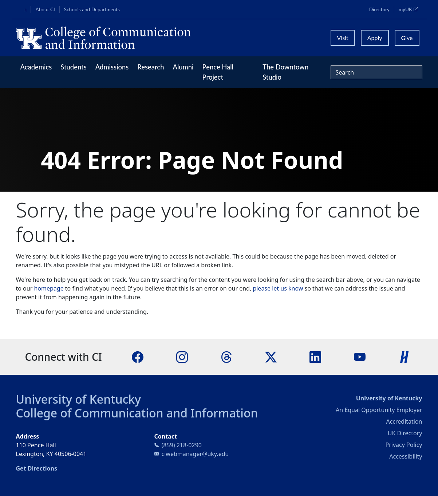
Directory (379, 9)
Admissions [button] (112, 67)
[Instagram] (182, 357)
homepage (48, 288)
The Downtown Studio (285, 72)
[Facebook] (137, 357)
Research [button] (150, 67)
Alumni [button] (183, 67)
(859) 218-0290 (182, 445)
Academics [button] (36, 67)
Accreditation (404, 421)
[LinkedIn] (315, 357)
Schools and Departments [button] (92, 9)
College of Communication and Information (137, 413)
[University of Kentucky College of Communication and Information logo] (168, 37)
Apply (374, 37)
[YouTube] (360, 357)
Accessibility (405, 456)
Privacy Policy (404, 445)
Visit (342, 37)
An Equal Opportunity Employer (379, 410)
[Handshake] (404, 357)
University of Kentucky (78, 399)
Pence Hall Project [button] (218, 72)
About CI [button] (45, 9)
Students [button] (73, 67)
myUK (410, 9)
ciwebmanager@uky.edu (195, 454)
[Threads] (226, 357)
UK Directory (405, 433)
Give (407, 37)
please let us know (278, 288)
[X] (271, 357)
